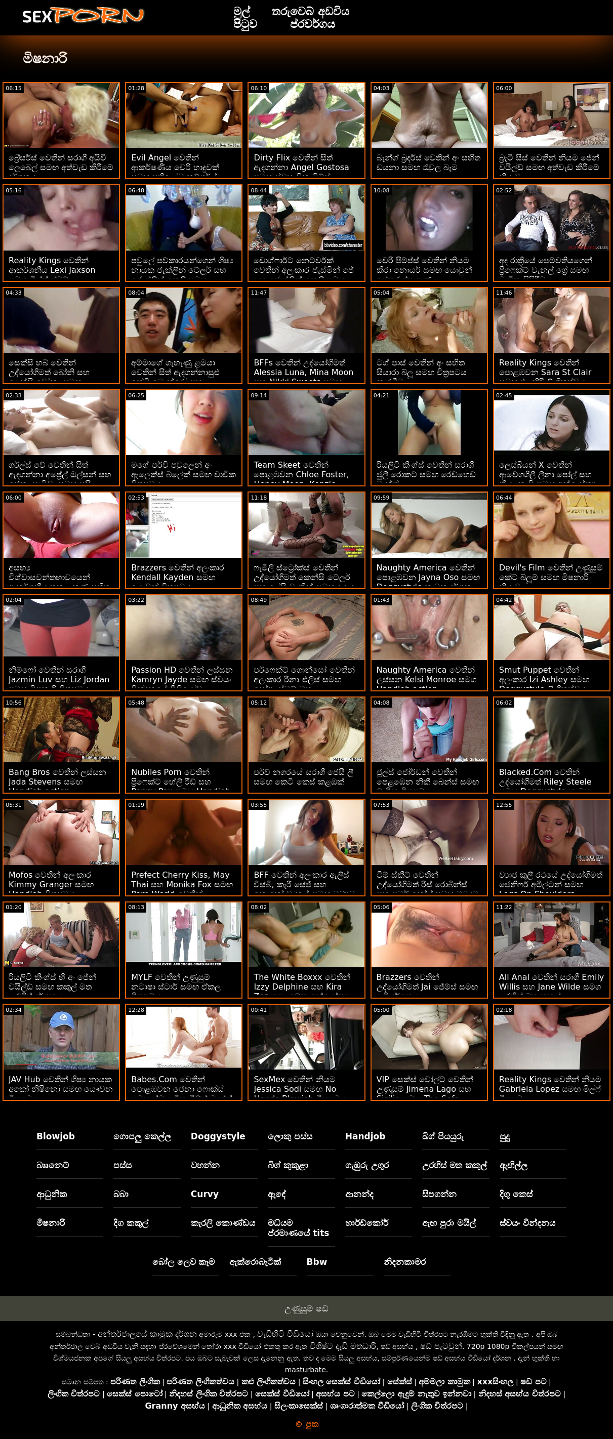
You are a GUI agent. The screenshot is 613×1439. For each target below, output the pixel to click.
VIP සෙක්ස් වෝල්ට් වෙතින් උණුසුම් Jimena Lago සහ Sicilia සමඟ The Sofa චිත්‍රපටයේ (425, 1094)
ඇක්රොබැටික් (255, 1262)
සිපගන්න (439, 1194)
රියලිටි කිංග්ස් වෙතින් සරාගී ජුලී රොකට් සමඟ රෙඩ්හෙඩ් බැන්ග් (426, 474)
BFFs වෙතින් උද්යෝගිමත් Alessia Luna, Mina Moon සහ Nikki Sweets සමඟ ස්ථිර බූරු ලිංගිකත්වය (303, 377)
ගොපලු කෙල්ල (142, 1136)
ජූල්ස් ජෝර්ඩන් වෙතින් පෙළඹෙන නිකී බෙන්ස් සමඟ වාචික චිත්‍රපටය (428, 781)
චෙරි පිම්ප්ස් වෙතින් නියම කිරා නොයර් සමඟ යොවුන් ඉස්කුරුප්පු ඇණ (424, 270)
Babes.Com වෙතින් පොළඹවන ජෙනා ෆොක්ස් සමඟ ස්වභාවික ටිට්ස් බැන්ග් (181, 1089)
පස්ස (122, 1165)
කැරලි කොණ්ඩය (223, 1223)
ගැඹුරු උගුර (367, 1165)
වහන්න (205, 1165)
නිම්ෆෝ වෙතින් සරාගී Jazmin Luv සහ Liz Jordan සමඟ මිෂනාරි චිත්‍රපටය (59, 679)
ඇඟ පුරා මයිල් (449, 1223)
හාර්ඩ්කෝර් (366, 1223)
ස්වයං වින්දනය (527, 1223)
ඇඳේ (277, 1194)
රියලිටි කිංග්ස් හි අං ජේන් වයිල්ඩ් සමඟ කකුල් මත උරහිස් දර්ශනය (52, 986)
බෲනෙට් (52, 1165)
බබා (121, 1194)
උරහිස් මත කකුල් (454, 1165)
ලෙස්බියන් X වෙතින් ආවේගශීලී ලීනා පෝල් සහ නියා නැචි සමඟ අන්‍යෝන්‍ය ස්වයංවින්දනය (547, 479)
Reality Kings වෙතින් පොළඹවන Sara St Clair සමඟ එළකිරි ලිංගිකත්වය (545, 372)
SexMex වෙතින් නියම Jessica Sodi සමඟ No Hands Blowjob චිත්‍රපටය (300, 1089)
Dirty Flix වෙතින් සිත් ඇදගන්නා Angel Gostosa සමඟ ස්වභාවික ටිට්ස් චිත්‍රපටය (301, 172)
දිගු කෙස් (516, 1194)
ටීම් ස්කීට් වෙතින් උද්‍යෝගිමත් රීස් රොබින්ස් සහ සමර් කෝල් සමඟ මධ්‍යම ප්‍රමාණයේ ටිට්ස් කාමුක (428, 889)
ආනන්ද (359, 1194)
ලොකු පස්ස (290, 1136)
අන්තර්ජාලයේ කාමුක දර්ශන (147, 1334)
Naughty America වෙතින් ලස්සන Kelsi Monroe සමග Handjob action (427, 679)
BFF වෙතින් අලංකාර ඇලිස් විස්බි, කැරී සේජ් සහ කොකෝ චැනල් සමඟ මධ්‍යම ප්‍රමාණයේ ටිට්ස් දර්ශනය (304, 889)
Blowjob (55, 1136)
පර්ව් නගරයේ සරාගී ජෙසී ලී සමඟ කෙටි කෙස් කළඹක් (303, 777)
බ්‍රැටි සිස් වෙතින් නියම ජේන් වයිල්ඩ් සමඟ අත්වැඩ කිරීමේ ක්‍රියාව (549, 167)
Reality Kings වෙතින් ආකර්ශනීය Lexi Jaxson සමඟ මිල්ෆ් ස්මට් (52, 270)
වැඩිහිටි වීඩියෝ (285, 1334)
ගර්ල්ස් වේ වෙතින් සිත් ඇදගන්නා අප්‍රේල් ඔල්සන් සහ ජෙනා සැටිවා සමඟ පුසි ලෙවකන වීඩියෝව (60, 479)
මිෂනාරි (50, 1223)
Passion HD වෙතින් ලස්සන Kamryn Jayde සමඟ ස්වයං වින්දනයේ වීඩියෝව (181, 679)
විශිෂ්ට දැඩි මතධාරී (343, 1346)
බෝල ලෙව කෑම (183, 1262)
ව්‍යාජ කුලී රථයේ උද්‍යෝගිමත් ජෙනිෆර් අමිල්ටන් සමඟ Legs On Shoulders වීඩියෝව (550, 889)
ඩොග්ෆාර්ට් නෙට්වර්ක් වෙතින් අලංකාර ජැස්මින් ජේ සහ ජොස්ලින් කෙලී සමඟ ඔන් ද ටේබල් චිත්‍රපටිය (303, 275)
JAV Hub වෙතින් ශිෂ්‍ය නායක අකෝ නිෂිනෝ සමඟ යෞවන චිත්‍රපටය (61, 1089)
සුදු (505, 1136)
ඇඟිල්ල (513, 1165)
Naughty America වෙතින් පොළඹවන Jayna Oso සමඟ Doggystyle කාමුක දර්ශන (428, 577)
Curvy (205, 1194)
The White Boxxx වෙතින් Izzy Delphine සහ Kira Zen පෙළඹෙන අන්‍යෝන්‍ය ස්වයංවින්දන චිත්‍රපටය (302, 991)
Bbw (317, 1262)
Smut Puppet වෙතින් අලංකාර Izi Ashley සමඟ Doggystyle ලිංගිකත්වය (544, 679)
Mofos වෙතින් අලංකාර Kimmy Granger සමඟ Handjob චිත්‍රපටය (51, 884)
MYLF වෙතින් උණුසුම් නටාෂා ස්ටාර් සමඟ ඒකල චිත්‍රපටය (176, 986)
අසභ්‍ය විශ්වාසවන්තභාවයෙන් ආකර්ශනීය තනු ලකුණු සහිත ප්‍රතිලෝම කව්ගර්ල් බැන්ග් (59, 582)
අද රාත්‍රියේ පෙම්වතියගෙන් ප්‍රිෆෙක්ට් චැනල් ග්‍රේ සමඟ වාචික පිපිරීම (545, 270)
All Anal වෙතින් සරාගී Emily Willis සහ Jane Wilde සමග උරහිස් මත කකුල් (551, 986)
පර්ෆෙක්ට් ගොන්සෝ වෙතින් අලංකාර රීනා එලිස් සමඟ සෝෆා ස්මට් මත (304, 679)
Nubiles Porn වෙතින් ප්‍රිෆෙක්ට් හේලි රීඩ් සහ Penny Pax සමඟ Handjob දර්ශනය (180, 786)
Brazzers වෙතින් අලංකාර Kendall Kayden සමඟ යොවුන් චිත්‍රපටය (177, 577)
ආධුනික (51, 1194)
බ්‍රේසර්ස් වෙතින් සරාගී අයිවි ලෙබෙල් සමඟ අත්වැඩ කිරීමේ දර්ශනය (61, 167)
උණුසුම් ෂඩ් (306, 1308)
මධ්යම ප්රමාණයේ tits (298, 1228)
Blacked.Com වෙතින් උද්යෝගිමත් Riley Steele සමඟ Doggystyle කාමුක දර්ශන (545, 786)
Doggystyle (218, 1136)
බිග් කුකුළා (288, 1165)
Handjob (365, 1136)
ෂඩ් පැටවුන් (441, 1346)
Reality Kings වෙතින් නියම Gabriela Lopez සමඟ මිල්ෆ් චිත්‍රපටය (550, 1089)
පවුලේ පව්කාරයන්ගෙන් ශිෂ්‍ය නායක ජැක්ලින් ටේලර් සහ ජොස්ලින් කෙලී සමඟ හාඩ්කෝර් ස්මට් (182, 275)
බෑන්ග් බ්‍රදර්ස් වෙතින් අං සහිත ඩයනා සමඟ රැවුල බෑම (428, 162)
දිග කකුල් (130, 1223)
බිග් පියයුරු (443, 1136)
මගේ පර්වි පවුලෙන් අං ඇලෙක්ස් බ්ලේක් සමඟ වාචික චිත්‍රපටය (183, 474)
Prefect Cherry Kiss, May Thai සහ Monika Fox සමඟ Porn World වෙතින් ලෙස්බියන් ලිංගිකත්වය (182, 889)
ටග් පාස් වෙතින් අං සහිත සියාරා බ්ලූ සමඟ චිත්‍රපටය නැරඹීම (422, 372)
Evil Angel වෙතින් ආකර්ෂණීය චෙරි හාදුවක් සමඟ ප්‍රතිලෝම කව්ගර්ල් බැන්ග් (175, 172)
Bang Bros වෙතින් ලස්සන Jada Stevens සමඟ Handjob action (57, 781)
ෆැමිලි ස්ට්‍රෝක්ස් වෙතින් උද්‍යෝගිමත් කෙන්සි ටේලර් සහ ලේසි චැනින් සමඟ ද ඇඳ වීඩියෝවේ (304, 582)
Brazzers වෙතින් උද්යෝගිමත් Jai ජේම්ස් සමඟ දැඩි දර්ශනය (427, 986)
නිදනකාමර (405, 1262)
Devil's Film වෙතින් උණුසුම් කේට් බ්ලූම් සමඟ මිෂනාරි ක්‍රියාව (551, 577)
